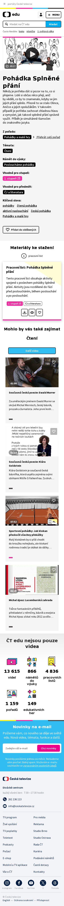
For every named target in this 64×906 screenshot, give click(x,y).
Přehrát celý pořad (48, 137)
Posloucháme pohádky (19, 165)
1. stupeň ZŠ (12, 178)
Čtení (7, 151)
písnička (31, 31)
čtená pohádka (27, 206)
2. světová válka (45, 31)
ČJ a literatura (13, 192)
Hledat (53, 24)
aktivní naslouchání (15, 211)
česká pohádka (41, 211)
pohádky (8, 206)
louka (21, 31)
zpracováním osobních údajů (39, 765)
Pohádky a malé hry (17, 137)
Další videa (32, 350)
